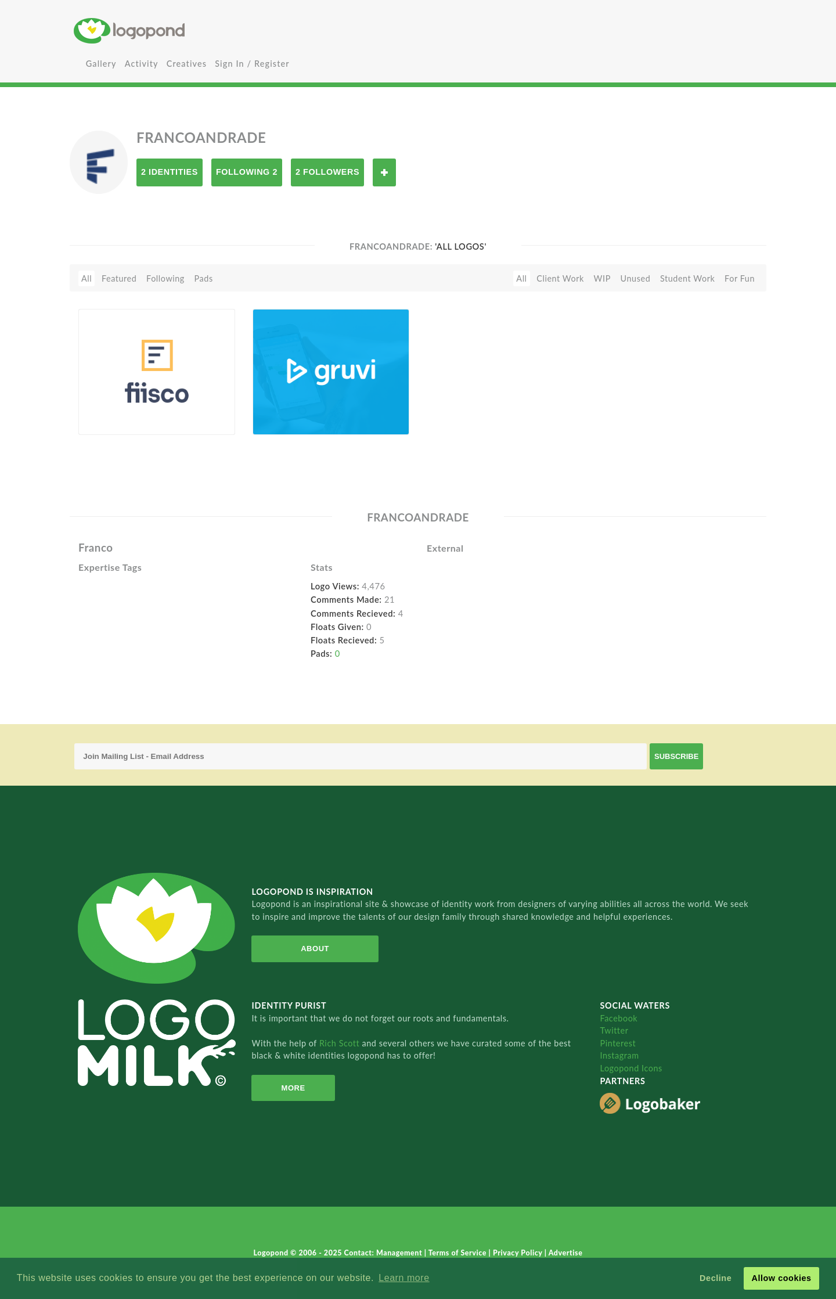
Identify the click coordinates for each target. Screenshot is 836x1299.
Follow (384, 172)
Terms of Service (458, 1252)
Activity (141, 64)
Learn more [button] (404, 1278)
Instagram (619, 1055)
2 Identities (169, 172)
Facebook (618, 1018)
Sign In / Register (252, 64)
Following (165, 278)
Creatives (187, 64)
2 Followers (327, 172)
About (315, 948)
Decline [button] (716, 1278)
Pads (203, 278)
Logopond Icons (631, 1068)
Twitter (614, 1030)
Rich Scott (340, 1043)
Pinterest (618, 1043)
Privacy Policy (519, 1252)
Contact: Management (384, 1252)
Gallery (101, 64)
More (293, 1088)
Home (189, 30)
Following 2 (247, 172)
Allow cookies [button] (781, 1278)
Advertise (566, 1252)
